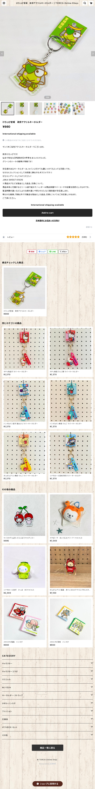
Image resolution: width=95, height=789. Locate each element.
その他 (5, 735)
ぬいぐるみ (6, 687)
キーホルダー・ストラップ (12, 695)
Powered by (47, 764)
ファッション (7, 711)
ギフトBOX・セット (9, 727)
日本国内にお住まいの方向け (47, 220)
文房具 (5, 719)
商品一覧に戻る (47, 748)
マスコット (6, 679)
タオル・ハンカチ (8, 703)
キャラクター (7, 663)
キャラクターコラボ (10, 671)
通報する (89, 227)
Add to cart (47, 212)
